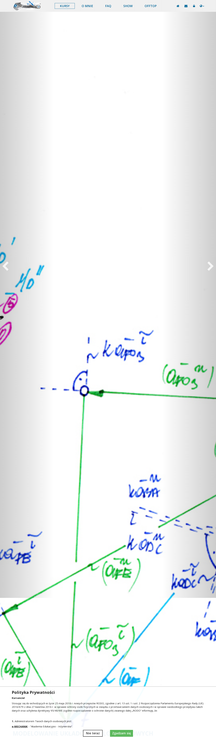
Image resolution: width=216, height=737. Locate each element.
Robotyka (83, 513)
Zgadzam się (121, 733)
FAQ (108, 6)
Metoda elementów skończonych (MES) (132, 514)
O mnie (87, 6)
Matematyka (182, 513)
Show (128, 6)
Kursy (65, 6)
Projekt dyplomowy (34, 513)
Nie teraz (93, 733)
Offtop (151, 6)
